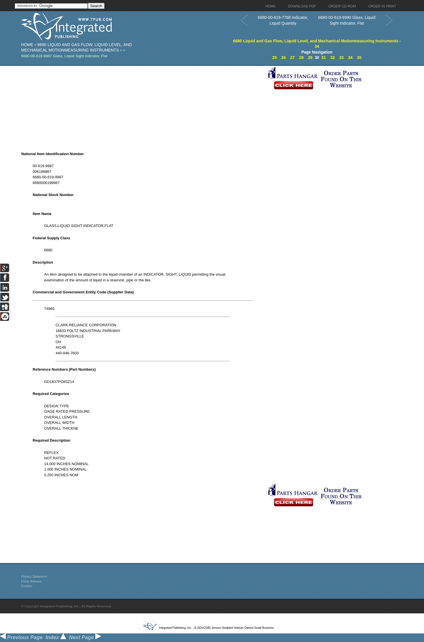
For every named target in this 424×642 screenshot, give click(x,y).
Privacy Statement (34, 576)
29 (310, 57)
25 (274, 57)
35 (359, 57)
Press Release (31, 581)
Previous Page (21, 637)
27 (292, 57)
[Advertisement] (143, 106)
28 (301, 57)
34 (350, 57)
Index (56, 637)
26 (283, 57)
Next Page (85, 637)
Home (27, 44)
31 (324, 57)
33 (341, 57)
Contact (26, 586)
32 (332, 57)
